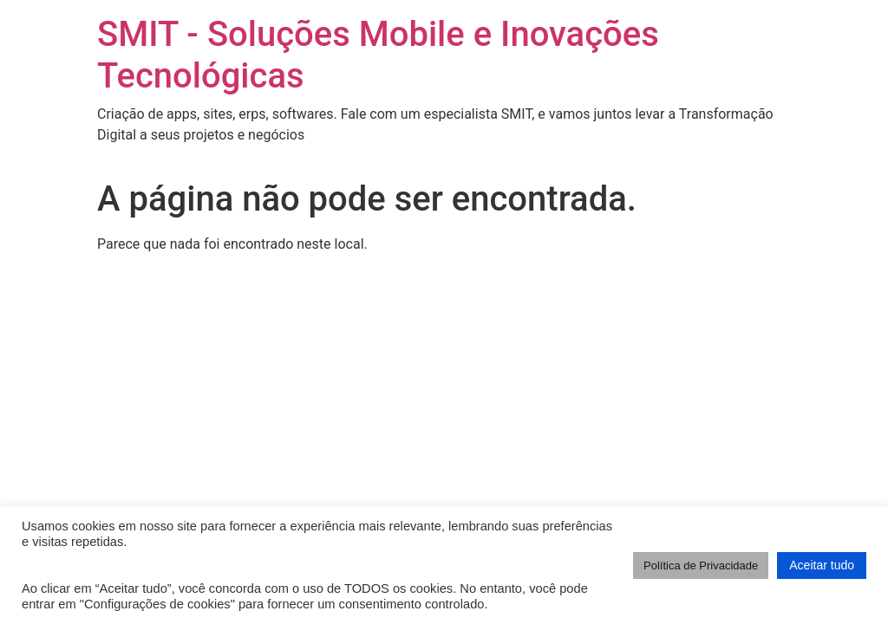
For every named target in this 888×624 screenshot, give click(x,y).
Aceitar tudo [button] (821, 565)
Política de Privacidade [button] (700, 565)
